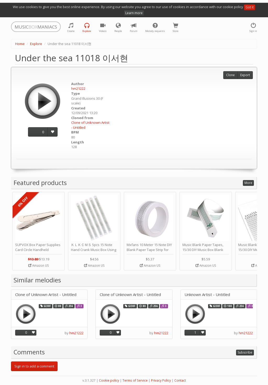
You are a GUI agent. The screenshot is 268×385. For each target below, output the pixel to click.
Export (245, 75)
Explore (36, 43)
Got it (249, 7)
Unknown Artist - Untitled (207, 294)
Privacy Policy (161, 380)
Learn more (134, 13)
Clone (230, 75)
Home (20, 43)
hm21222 (78, 88)
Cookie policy (109, 380)
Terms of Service (135, 380)
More (248, 183)
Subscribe (245, 352)
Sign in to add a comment (34, 366)
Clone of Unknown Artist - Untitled (45, 294)
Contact (180, 380)
